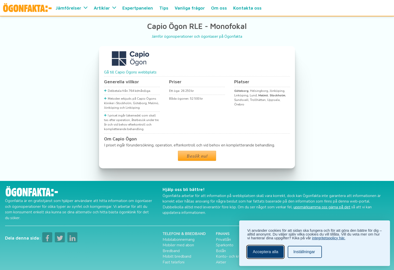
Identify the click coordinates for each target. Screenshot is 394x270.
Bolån (221, 250)
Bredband (171, 250)
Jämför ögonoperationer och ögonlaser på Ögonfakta (197, 36)
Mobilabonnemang (178, 239)
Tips (163, 8)
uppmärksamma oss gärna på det (321, 207)
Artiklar (105, 8)
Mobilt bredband (177, 256)
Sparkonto (224, 245)
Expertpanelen (137, 8)
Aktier (221, 262)
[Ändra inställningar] (305, 252)
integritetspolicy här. (329, 238)
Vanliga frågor (190, 8)
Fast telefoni (173, 262)
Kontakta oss (247, 8)
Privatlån (223, 239)
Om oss (219, 8)
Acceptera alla (265, 252)
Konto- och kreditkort (234, 256)
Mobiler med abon (178, 245)
